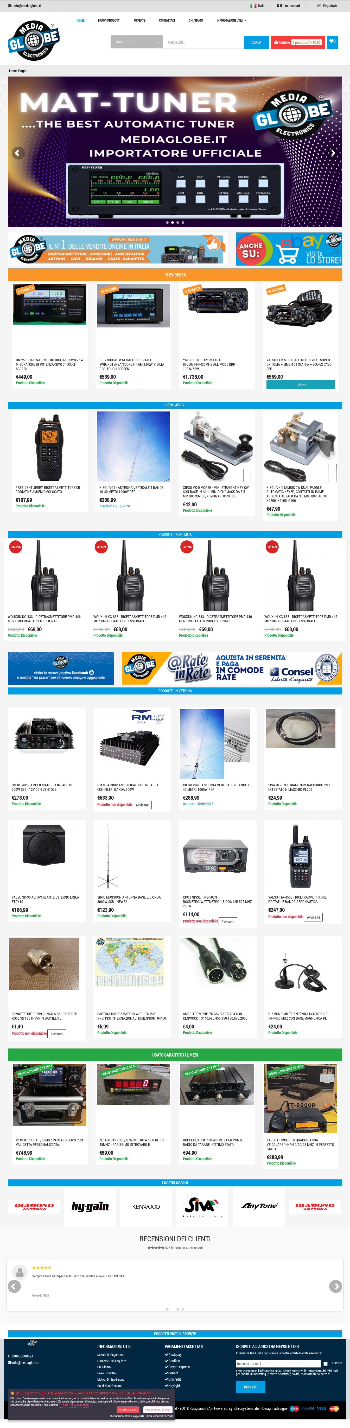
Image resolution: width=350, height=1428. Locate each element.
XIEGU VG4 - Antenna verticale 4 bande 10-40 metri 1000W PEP (131, 489)
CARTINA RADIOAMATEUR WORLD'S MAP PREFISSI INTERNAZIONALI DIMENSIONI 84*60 (131, 1016)
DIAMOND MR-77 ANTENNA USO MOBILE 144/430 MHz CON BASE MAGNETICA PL (297, 1016)
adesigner (281, 1408)
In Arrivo (301, 384)
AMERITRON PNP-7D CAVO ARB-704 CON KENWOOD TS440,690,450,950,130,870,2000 (215, 1016)
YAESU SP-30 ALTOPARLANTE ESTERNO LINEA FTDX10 (45, 899)
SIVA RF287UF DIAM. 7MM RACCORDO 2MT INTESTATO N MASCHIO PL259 (299, 787)
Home (80, 20)
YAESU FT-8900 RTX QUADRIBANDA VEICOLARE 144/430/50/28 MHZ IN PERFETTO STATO (300, 1144)
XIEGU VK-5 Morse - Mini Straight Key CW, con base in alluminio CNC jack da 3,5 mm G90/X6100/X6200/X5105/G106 (216, 492)
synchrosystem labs (244, 1408)
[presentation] (18, 153)
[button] (167, 222)
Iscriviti (251, 1387)
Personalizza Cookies (157, 1409)
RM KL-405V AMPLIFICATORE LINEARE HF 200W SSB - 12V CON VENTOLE (42, 787)
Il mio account (288, 5)
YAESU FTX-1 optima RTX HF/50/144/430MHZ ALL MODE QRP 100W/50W (209, 364)
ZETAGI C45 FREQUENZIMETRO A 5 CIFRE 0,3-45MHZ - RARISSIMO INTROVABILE (132, 1142)
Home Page (17, 70)
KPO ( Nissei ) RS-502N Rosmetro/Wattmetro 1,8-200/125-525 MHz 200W (217, 901)
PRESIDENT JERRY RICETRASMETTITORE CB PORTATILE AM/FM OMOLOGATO (48, 489)
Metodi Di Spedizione (110, 1379)
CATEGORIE (122, 41)
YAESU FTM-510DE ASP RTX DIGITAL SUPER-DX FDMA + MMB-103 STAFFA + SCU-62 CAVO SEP (299, 364)
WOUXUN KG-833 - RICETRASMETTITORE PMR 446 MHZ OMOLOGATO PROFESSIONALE (44, 618)
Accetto (337, 1362)
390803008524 (22, 1356)
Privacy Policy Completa (74, 1404)
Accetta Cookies (128, 1409)
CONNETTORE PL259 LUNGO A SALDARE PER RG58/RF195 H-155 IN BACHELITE (44, 1016)
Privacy (286, 1371)
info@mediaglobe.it (27, 5)
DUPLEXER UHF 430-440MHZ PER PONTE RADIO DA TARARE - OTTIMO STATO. (213, 1142)
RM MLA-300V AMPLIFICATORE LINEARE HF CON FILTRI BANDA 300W (129, 787)
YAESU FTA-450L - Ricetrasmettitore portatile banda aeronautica (297, 899)
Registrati (327, 5)
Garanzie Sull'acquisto (111, 1361)
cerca (256, 42)
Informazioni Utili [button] (230, 20)
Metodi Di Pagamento (111, 1354)
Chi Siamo (196, 20)
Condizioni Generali (109, 1385)
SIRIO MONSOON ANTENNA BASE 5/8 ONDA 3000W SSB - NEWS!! (129, 899)
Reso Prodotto (106, 1373)
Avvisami (142, 805)
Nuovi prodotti (109, 20)
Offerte (139, 20)
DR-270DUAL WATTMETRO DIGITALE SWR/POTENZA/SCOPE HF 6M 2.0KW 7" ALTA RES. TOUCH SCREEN (131, 364)
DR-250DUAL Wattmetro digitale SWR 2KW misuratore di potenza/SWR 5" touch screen (50, 364)
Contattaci (167, 20)
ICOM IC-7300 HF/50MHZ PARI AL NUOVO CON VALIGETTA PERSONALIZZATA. (49, 1142)
